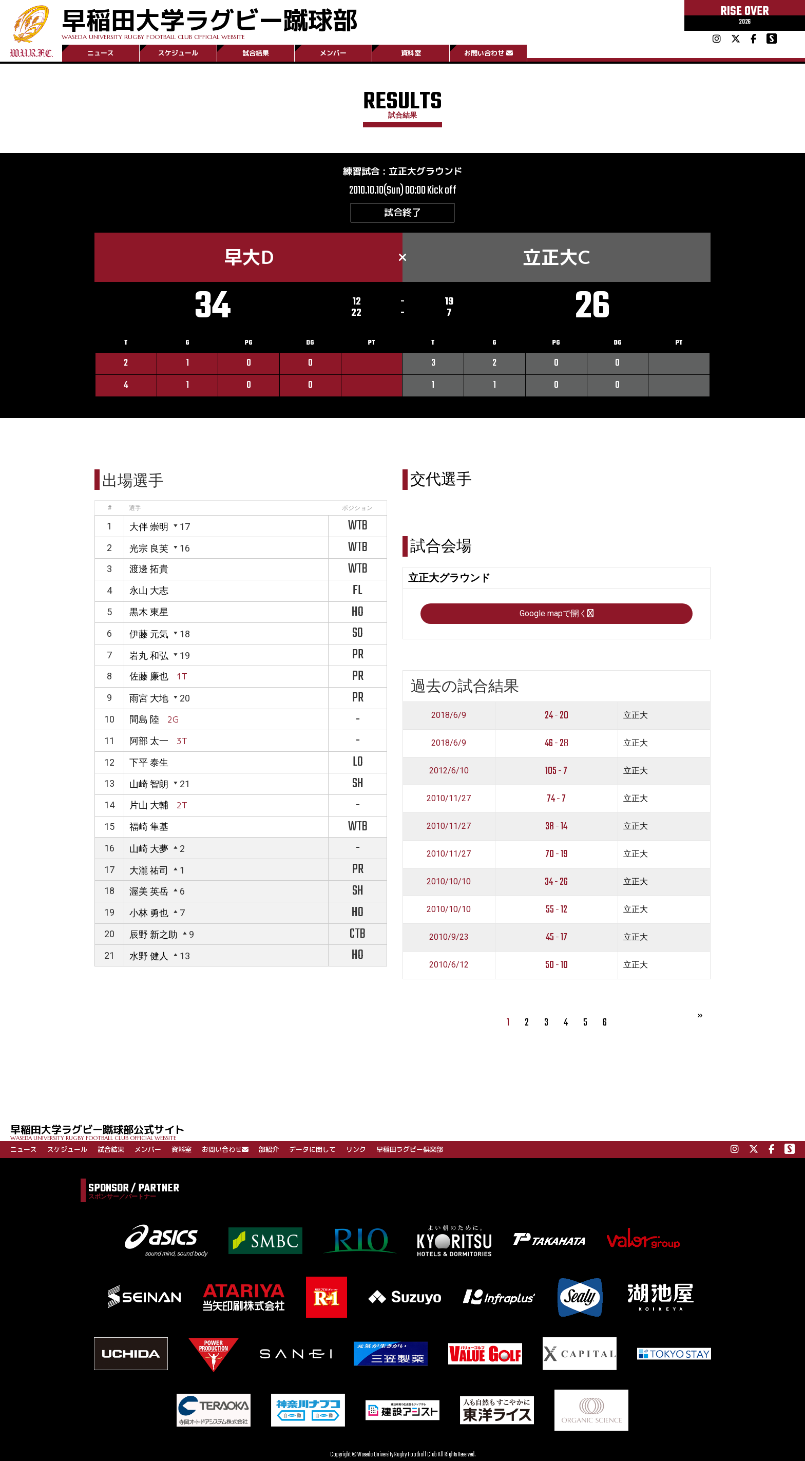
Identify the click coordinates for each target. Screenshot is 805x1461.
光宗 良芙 (148, 548)
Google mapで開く (556, 613)
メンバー (333, 53)
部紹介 (269, 1149)
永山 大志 (148, 590)
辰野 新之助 (153, 934)
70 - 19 (556, 854)
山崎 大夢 (148, 848)
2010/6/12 (449, 965)
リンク (356, 1149)
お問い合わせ (488, 53)
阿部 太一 (148, 740)
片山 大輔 (148, 805)
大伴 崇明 (148, 526)
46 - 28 (556, 743)
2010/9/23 (449, 937)
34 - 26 (556, 882)
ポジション (357, 507)
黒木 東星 (148, 611)
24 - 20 (556, 716)
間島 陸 (144, 719)
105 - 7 (556, 771)
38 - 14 (556, 826)
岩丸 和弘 (148, 655)
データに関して (312, 1149)
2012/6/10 (449, 770)
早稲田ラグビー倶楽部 (409, 1149)
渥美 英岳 (148, 891)
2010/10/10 (449, 881)
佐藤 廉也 (148, 676)
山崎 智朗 (148, 784)
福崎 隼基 (148, 826)
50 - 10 (556, 965)
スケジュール (178, 53)
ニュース (100, 53)
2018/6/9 (448, 715)
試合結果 (255, 53)
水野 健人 (148, 956)
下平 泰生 (148, 762)
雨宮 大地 (148, 698)
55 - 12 (556, 910)
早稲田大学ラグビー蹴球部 (209, 21)
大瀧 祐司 (148, 870)
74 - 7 (556, 799)
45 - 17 (556, 937)
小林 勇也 (148, 912)
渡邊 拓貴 (148, 568)
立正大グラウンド (426, 171)
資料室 (411, 53)
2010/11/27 (449, 798)
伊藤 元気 (148, 634)
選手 (135, 507)
